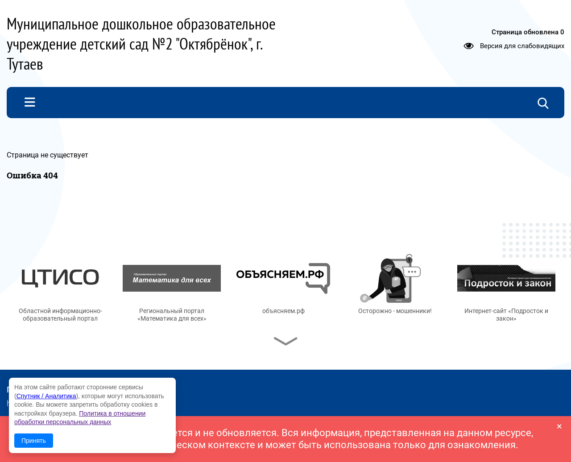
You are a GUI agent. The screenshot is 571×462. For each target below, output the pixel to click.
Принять (33, 440)
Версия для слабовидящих (522, 45)
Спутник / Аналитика (46, 396)
